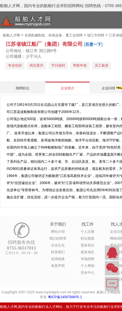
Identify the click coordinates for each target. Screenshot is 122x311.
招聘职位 (22, 88)
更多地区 (87, 252)
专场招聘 (87, 259)
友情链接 (58, 259)
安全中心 (87, 273)
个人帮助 (87, 266)
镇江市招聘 (95, 35)
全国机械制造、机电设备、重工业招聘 (54, 35)
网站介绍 (58, 232)
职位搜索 (87, 238)
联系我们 (58, 252)
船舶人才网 (11, 35)
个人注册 (87, 232)
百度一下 (93, 44)
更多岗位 (87, 245)
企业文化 (58, 245)
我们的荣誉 (57, 238)
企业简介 (67, 88)
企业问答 (108, 88)
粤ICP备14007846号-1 (65, 297)
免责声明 (58, 266)
